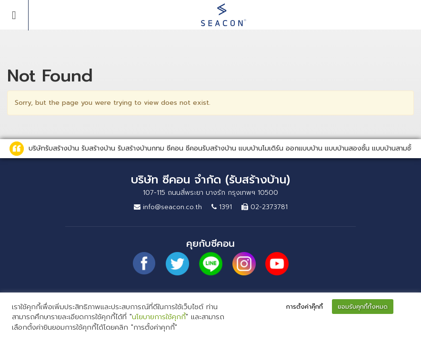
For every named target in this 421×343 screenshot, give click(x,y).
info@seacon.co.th (168, 207)
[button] (405, 307)
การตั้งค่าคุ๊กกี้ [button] (304, 306)
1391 (221, 207)
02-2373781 (264, 207)
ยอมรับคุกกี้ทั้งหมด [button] (363, 306)
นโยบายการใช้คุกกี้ (159, 317)
